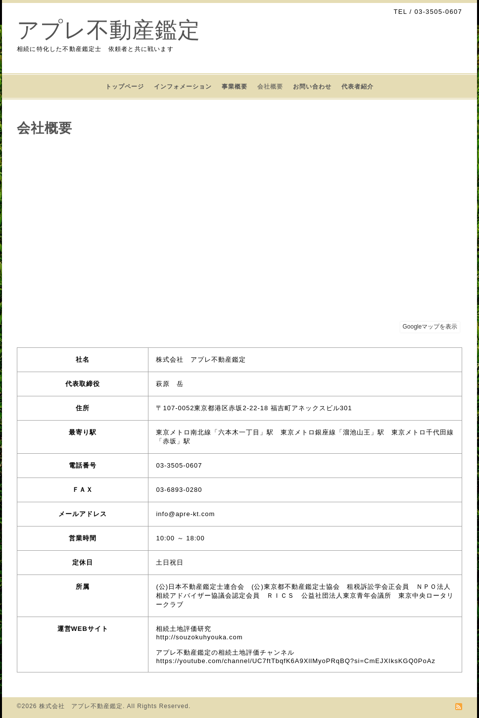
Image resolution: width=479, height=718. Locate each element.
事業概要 (234, 86)
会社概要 (270, 86)
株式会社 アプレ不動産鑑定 (81, 706)
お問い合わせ (312, 86)
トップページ (124, 86)
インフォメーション (183, 86)
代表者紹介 (357, 86)
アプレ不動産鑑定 (108, 30)
